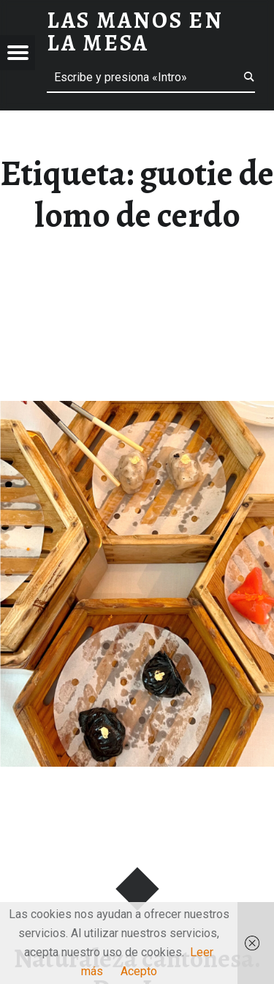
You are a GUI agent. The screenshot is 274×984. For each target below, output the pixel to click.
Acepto (139, 971)
